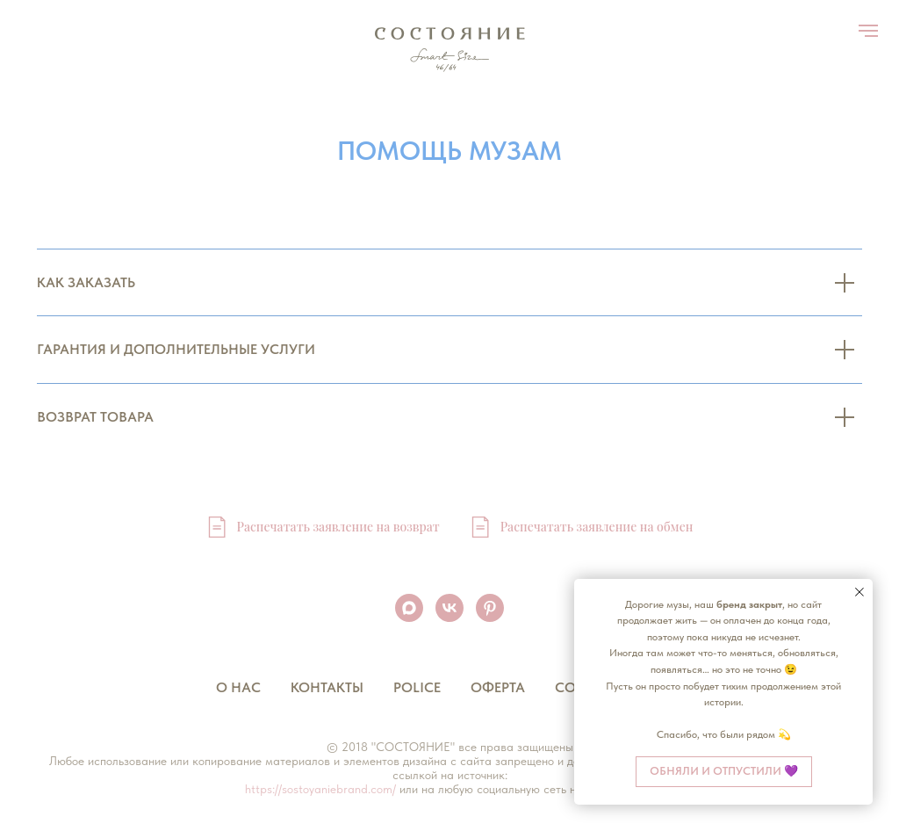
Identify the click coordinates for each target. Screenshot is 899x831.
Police (417, 687)
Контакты (327, 687)
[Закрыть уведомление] (859, 592)
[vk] (449, 608)
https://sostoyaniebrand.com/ (320, 789)
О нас (238, 687)
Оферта (498, 687)
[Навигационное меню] (868, 31)
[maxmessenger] (409, 608)
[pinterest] (490, 608)
